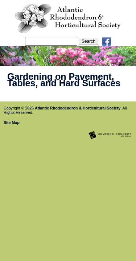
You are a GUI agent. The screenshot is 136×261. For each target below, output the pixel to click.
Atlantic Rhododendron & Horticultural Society (77, 108)
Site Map (12, 122)
